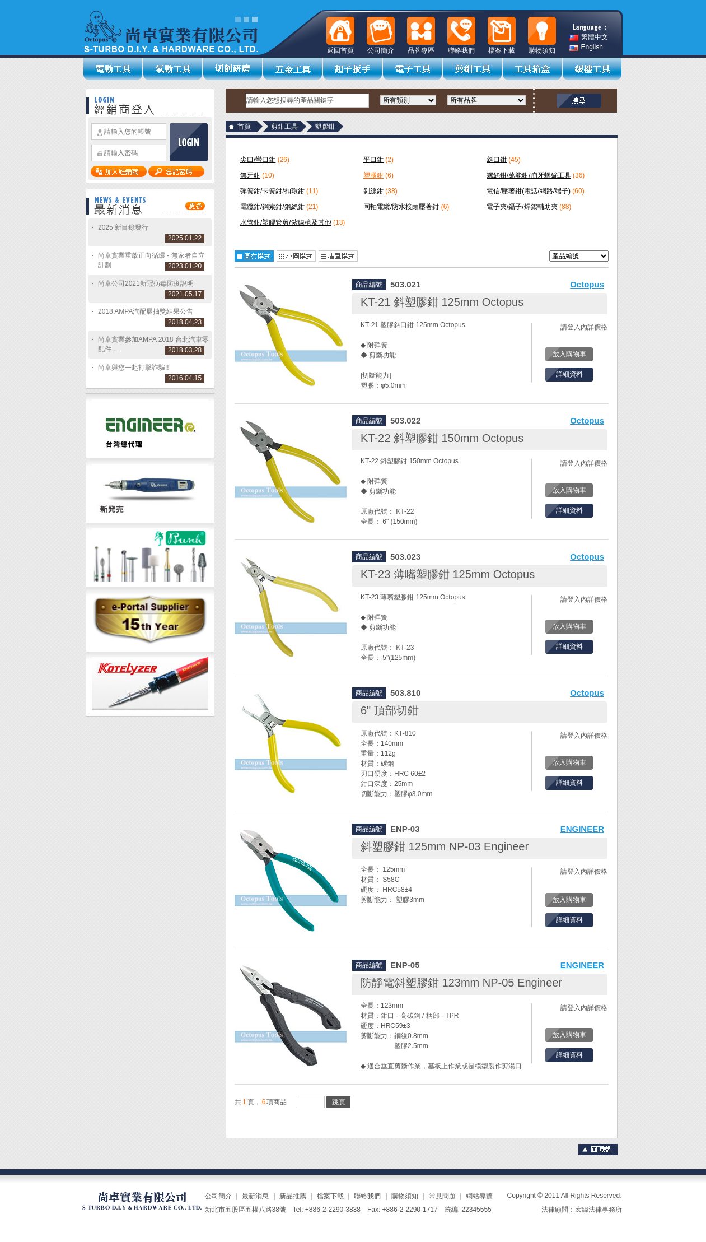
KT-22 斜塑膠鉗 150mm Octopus (442, 438)
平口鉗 (373, 160)
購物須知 (404, 1196)
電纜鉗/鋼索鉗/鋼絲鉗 (272, 207)
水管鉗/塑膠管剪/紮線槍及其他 (285, 222)
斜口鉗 (497, 160)
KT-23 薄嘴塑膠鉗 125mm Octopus (448, 574)
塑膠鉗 (373, 175)
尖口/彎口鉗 (257, 160)
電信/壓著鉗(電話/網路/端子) (529, 191)
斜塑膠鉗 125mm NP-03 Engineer (445, 846)
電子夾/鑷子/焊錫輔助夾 (522, 207)
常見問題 (442, 1196)
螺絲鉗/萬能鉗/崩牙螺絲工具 (529, 175)
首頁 (244, 127)
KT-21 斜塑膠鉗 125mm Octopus (442, 302)
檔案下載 (330, 1196)
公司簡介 (218, 1196)
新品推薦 (292, 1196)
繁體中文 (588, 37)
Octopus (587, 284)
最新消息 (255, 1196)
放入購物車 (569, 354)
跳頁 (338, 1102)
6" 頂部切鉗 (390, 710)
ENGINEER (582, 829)
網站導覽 (479, 1196)
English (586, 47)
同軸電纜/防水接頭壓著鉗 (401, 207)
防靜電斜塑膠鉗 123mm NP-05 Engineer (461, 982)
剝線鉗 (373, 191)
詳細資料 (569, 374)
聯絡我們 (367, 1196)
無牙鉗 (250, 175)
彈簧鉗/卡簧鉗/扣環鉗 (272, 191)
